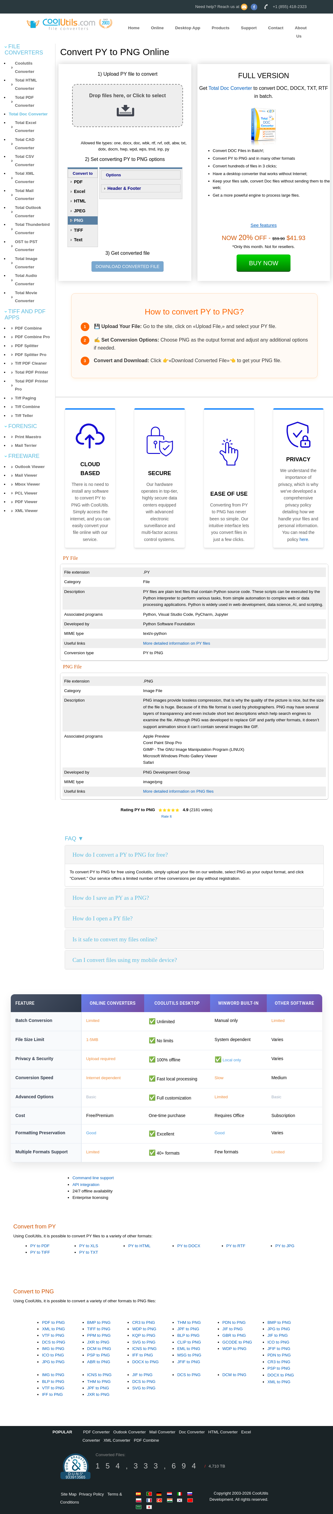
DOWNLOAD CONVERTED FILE (127, 266)
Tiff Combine (27, 406)
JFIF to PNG (188, 1362)
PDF (78, 181)
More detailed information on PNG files (178, 791)
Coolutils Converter (24, 67)
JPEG (79, 210)
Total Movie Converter (26, 296)
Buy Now (263, 263)
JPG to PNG (53, 1362)
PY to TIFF (40, 1252)
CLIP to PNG (189, 1342)
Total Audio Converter (26, 279)
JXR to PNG (98, 1342)
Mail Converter (162, 1432)
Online (157, 28)
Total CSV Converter (24, 160)
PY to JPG (284, 1246)
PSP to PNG (98, 1355)
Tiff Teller (24, 415)
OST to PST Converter (26, 245)
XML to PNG (53, 1329)
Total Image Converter (26, 262)
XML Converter (117, 1440)
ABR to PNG (98, 1362)
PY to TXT (88, 1252)
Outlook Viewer (30, 466)
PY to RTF (236, 1246)
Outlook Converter (129, 1432)
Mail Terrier (26, 445)
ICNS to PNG (144, 1348)
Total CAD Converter (24, 143)
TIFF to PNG (99, 1329)
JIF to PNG (232, 1329)
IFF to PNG (142, 1355)
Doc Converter (192, 1432)
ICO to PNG (53, 1355)
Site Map (68, 1494)
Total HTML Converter (26, 84)
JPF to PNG (188, 1329)
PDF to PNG (53, 1322)
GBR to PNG (234, 1335)
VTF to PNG (53, 1335)
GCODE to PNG (237, 1342)
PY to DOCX (188, 1246)
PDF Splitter (26, 345)
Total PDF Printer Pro (31, 385)
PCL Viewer (26, 493)
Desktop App (187, 28)
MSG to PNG (189, 1355)
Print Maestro (28, 437)
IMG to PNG (53, 1348)
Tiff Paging (25, 398)
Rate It (166, 816)
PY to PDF (40, 1246)
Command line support (93, 1178)
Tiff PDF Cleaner (31, 363)
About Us (301, 32)
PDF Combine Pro (32, 336)
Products (220, 28)
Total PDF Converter (24, 101)
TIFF (78, 230)
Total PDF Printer (31, 372)
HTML (80, 200)
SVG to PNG (144, 1342)
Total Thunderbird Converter (32, 228)
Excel (79, 191)
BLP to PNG (188, 1335)
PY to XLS (88, 1246)
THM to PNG (189, 1322)
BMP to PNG (99, 1322)
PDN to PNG (234, 1322)
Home (134, 28)
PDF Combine (28, 328)
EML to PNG (188, 1348)
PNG (78, 220)
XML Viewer (26, 510)
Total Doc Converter (28, 114)
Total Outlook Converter (28, 211)
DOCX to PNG (145, 1362)
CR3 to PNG (143, 1322)
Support (249, 28)
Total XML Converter (24, 177)
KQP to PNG (143, 1335)
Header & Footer (124, 188)
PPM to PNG (99, 1335)
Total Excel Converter (25, 126)
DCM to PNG (99, 1348)
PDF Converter (96, 1432)
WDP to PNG (144, 1329)
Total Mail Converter (24, 194)
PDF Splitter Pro (30, 354)
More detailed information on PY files (176, 643)
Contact (275, 28)
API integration (85, 1184)
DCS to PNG (53, 1342)
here (303, 539)
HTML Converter (223, 1432)
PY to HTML (139, 1246)
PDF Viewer (26, 501)
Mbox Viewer (27, 484)
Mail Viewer (26, 475)
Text (78, 239)
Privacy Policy (91, 1494)
